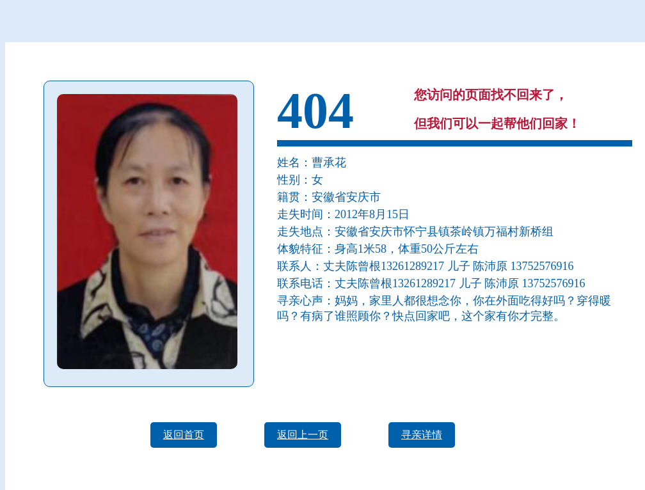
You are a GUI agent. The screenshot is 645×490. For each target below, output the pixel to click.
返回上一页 (302, 434)
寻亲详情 (421, 434)
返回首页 (183, 434)
